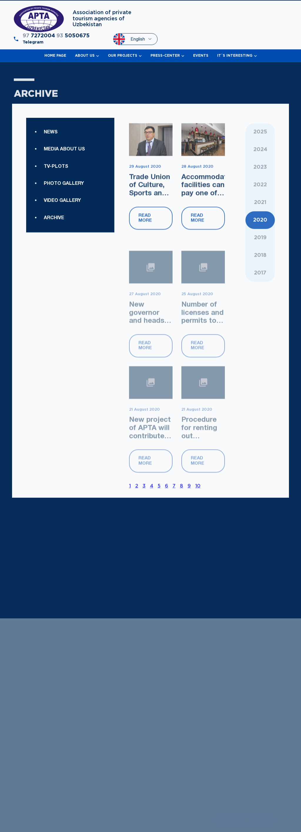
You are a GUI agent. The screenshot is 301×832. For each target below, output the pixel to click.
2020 (260, 266)
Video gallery (62, 246)
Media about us (64, 169)
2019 (260, 283)
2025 (260, 152)
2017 (260, 318)
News (51, 152)
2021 (260, 248)
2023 (260, 187)
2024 (260, 169)
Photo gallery (64, 203)
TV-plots (56, 186)
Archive (54, 263)
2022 (260, 205)
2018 (260, 301)
